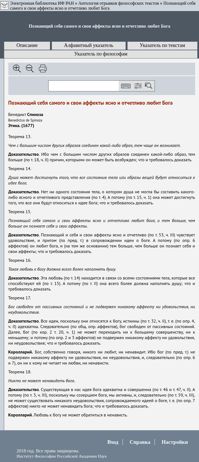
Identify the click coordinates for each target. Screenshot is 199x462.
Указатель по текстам (162, 45)
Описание (27, 45)
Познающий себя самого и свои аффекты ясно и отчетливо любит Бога (102, 5)
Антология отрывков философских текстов (118, 3)
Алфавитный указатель (88, 45)
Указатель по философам (101, 54)
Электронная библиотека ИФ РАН (42, 3)
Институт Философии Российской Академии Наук (62, 456)
